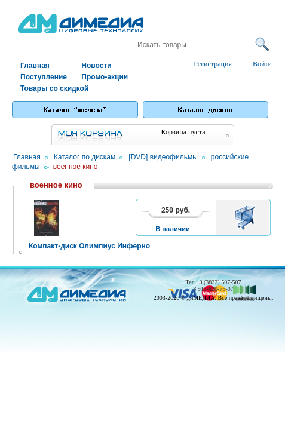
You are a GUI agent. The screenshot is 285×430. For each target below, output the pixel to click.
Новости (96, 66)
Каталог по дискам (85, 157)
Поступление (43, 77)
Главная (35, 66)
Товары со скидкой (50, 88)
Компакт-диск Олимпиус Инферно (89, 246)
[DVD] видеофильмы (162, 157)
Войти (262, 64)
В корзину (247, 217)
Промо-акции (104, 77)
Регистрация (213, 64)
